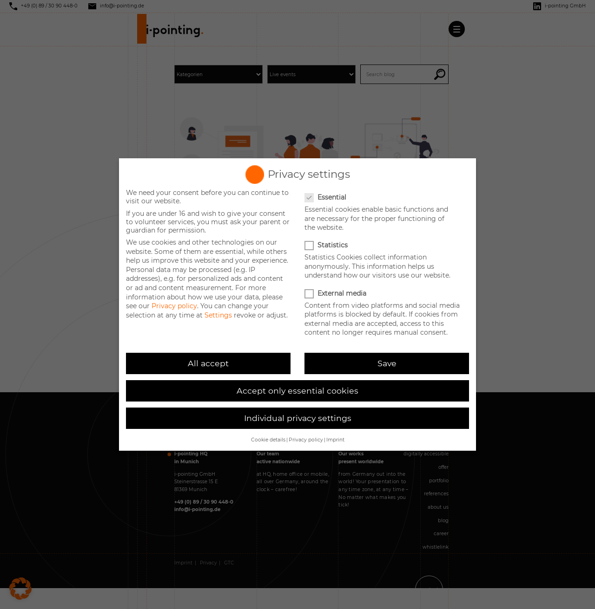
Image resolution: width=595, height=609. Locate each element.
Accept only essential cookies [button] (297, 390)
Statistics (327, 245)
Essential (326, 197)
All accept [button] (208, 363)
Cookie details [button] (268, 440)
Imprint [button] (335, 440)
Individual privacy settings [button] (297, 418)
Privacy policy (174, 306)
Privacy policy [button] (306, 440)
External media (336, 293)
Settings (218, 315)
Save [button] (387, 363)
